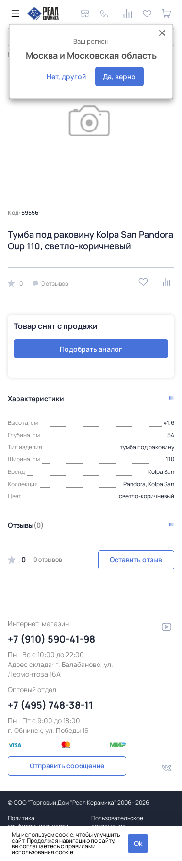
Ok (138, 843)
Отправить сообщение (67, 765)
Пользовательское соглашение (117, 822)
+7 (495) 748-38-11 (50, 705)
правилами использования (54, 849)
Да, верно (119, 76)
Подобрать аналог (91, 349)
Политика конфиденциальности (38, 822)
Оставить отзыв (136, 559)
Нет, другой (66, 76)
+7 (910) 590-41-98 (51, 639)
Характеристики (36, 398)
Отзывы (26, 525)
